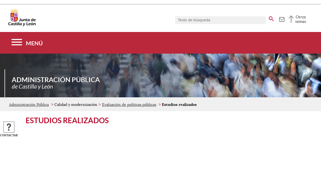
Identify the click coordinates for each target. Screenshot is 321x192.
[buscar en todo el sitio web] (271, 17)
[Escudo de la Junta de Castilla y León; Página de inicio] (22, 25)
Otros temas (300, 19)
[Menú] (27, 43)
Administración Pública (29, 104)
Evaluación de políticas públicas (129, 104)
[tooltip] (281, 18)
